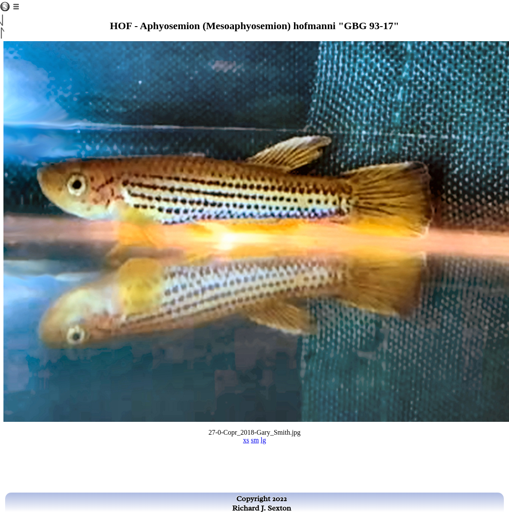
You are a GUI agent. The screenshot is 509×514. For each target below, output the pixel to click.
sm (255, 440)
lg (263, 440)
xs (246, 440)
